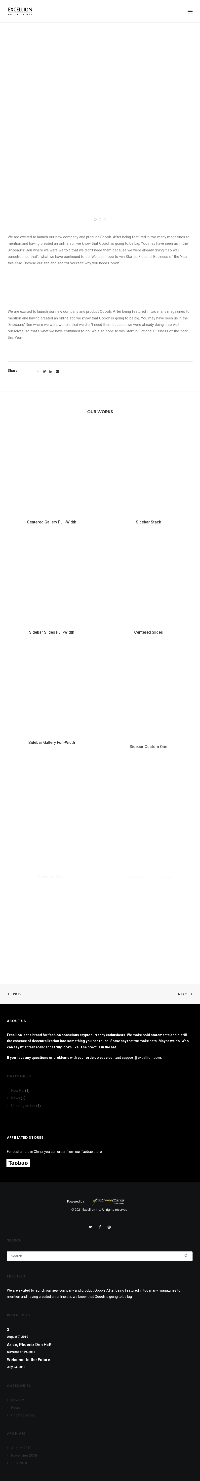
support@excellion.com (141, 1058)
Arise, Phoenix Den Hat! (29, 1344)
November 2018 (24, 1455)
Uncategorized (23, 1106)
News (15, 1098)
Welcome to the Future (28, 1359)
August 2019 (21, 1448)
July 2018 (19, 1463)
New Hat (17, 1091)
